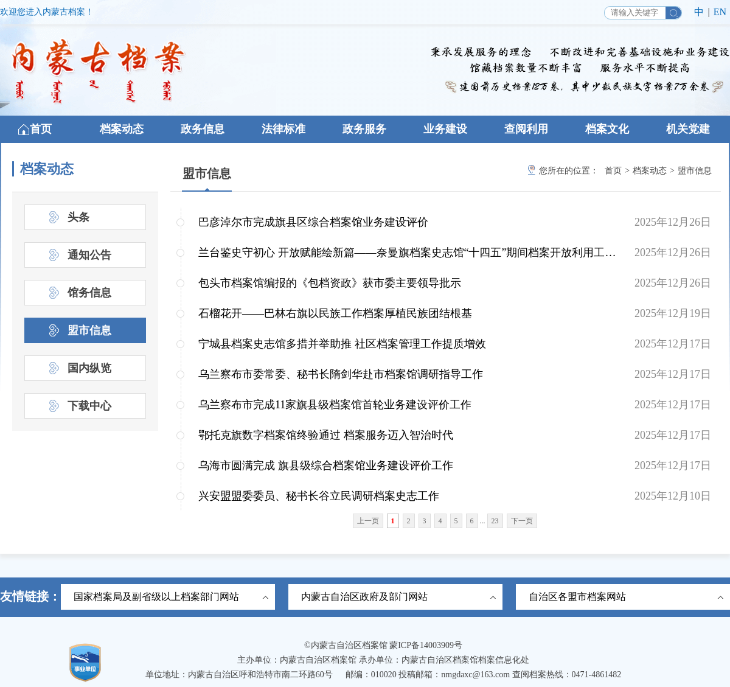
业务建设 (445, 129)
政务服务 (364, 129)
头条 (78, 217)
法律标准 (283, 129)
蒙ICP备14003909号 (425, 645)
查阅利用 (526, 129)
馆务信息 (89, 293)
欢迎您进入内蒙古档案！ (47, 11)
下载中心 (89, 406)
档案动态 (122, 129)
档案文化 (607, 129)
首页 (41, 129)
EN (720, 12)
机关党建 (688, 129)
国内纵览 (89, 368)
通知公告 (89, 255)
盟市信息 (206, 173)
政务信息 (202, 129)
